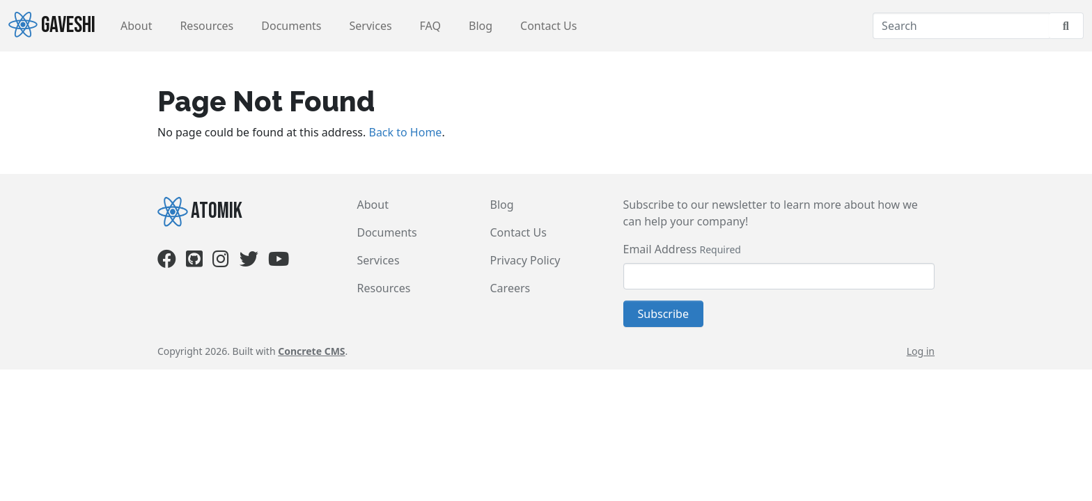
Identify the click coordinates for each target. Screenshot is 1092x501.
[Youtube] (278, 261)
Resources (206, 25)
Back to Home (405, 132)
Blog (480, 25)
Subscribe (663, 313)
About (136, 25)
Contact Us (548, 25)
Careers (510, 288)
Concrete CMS (311, 351)
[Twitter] (249, 261)
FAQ (430, 25)
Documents (291, 25)
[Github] (194, 261)
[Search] (961, 26)
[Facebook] (166, 261)
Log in (921, 351)
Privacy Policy (525, 260)
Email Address (660, 249)
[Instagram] (220, 261)
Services (371, 25)
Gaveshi (51, 25)
